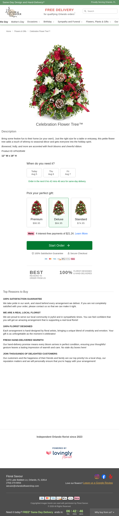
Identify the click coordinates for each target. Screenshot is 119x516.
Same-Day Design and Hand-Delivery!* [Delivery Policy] (24, 2)
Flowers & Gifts (20, 31)
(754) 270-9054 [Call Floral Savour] (13, 483)
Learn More (81, 233)
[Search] (100, 11)
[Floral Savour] (20, 12)
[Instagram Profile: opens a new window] (97, 476)
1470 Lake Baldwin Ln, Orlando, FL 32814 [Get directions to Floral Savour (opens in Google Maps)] (26, 480)
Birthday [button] (49, 21)
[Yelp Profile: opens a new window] (110, 476)
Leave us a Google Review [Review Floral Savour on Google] (98, 483)
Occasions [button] (34, 21)
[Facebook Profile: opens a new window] (104, 476)
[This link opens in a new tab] (59, 453)
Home (8, 31)
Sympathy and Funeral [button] (70, 21)
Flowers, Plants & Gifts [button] (98, 21)
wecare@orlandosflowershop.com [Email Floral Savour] (22, 486)
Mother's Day (17, 22)
